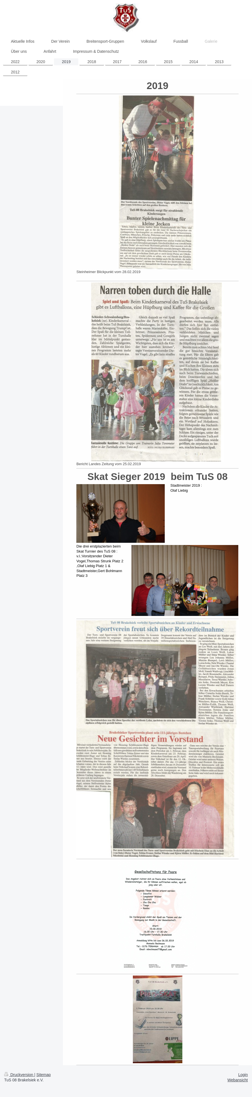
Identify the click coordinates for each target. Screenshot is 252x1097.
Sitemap (43, 1074)
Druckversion (19, 1074)
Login (243, 1074)
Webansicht (237, 1080)
